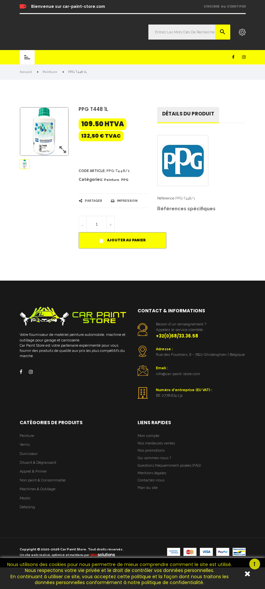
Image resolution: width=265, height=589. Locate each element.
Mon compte (148, 436)
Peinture (111, 180)
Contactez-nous (151, 480)
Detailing (27, 507)
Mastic (25, 498)
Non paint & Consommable (43, 480)
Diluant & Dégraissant (38, 462)
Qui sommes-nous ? (154, 458)
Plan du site (148, 488)
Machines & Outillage (37, 489)
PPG (124, 180)
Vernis (25, 444)
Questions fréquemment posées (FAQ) (169, 465)
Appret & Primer (33, 471)
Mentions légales (152, 473)
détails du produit (188, 113)
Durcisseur (29, 454)
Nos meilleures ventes (156, 443)
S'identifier (236, 6)
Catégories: (91, 179)
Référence (165, 198)
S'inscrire (211, 6)
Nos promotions (151, 450)
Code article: (92, 171)
